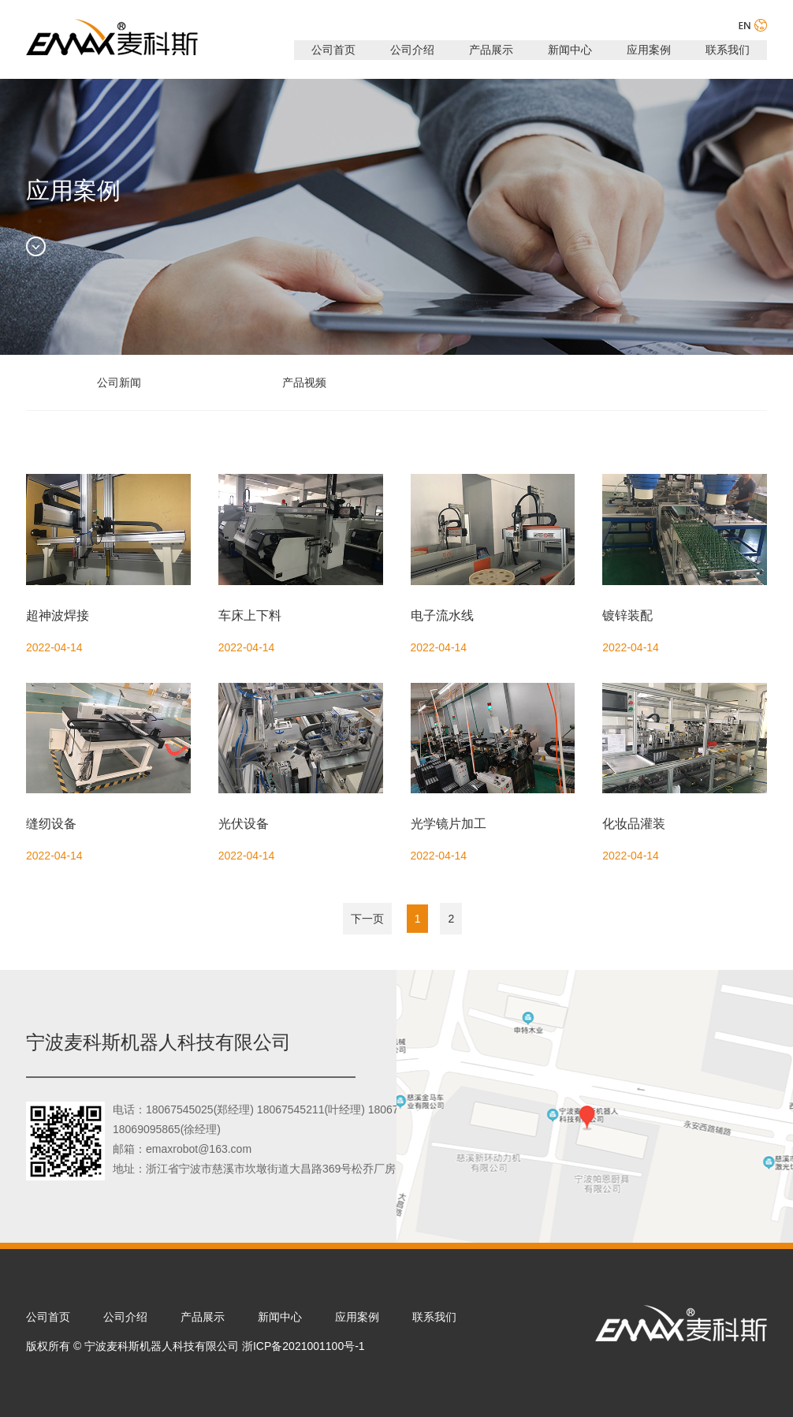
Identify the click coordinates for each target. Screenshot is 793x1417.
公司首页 (333, 49)
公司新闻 (119, 382)
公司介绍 (412, 49)
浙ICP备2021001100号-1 (303, 1346)
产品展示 (491, 49)
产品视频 (304, 382)
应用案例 (649, 49)
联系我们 (728, 49)
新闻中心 (570, 49)
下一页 (367, 918)
